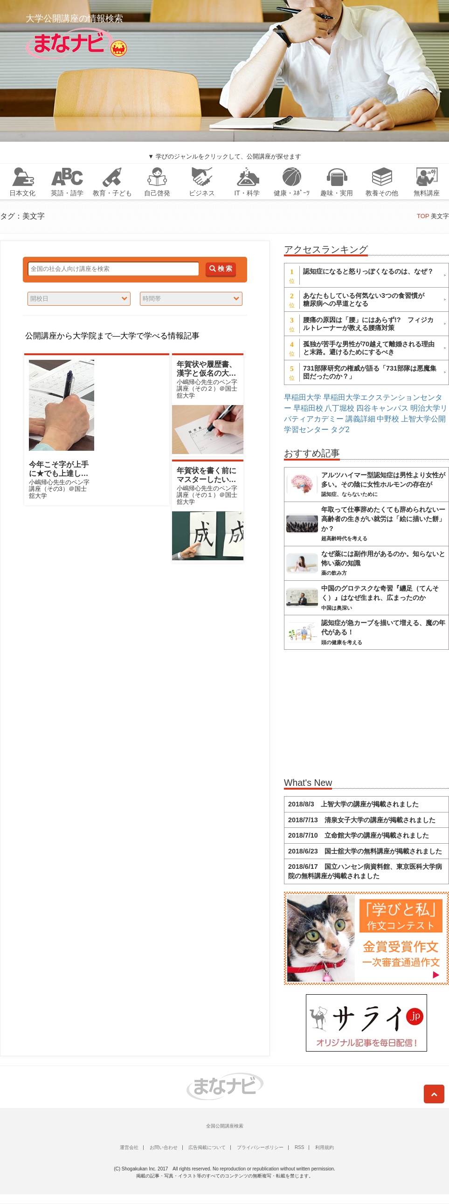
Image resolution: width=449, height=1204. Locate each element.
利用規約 (324, 1147)
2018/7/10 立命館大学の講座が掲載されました (358, 835)
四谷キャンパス (382, 408)
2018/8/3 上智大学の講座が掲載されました (353, 804)
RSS (299, 1147)
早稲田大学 (302, 397)
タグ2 (340, 429)
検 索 (220, 268)
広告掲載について (207, 1147)
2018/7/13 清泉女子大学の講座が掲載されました (361, 820)
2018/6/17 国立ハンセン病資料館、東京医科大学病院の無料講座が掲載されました (365, 871)
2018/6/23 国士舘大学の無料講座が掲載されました (365, 851)
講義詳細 (360, 419)
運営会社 (129, 1147)
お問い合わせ (164, 1147)
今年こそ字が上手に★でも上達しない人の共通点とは (59, 473)
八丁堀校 (339, 408)
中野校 (388, 419)
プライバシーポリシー (260, 1147)
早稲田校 (308, 408)
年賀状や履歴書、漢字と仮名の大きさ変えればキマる (206, 373)
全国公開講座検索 (224, 1125)
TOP (423, 216)
